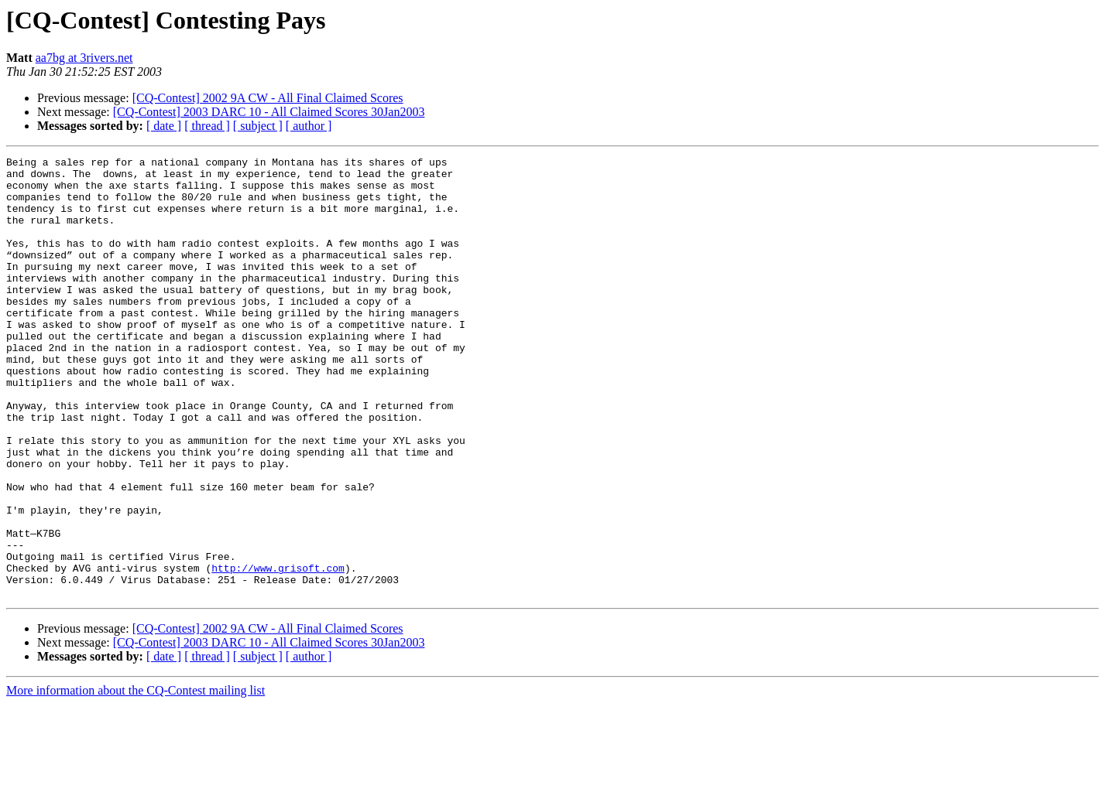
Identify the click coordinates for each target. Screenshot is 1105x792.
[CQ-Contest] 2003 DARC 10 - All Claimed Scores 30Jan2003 (269, 111)
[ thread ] (207, 125)
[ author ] (309, 125)
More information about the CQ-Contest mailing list (135, 778)
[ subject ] (258, 125)
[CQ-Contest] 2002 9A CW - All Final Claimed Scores (267, 97)
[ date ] (163, 125)
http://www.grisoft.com (278, 651)
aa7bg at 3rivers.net (84, 57)
